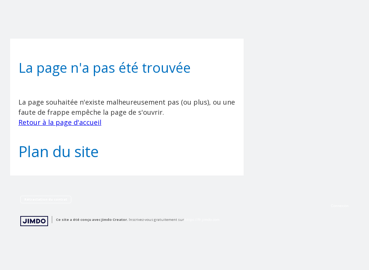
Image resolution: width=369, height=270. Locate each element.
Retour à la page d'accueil (59, 122)
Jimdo (34, 221)
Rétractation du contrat (45, 199)
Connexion (340, 205)
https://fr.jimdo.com (202, 219)
